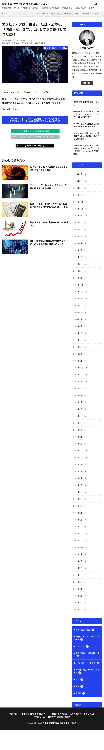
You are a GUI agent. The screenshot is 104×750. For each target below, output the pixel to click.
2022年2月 (80, 520)
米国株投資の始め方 (50, 8)
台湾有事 (42, 43)
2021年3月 (80, 596)
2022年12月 (80, 450)
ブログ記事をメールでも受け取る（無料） (35, 131)
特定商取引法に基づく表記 (59, 737)
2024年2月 (80, 354)
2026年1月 (80, 195)
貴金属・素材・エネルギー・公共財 (86, 638)
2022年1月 (80, 526)
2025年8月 (80, 229)
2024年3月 (80, 347)
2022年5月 (80, 499)
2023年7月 (80, 402)
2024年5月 (80, 333)
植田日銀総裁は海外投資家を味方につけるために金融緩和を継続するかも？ (49, 242)
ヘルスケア (82, 646)
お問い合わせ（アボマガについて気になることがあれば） (35, 136)
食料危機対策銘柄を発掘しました (86, 103)
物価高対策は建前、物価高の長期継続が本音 (49, 224)
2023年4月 (80, 423)
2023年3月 (80, 430)
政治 (79, 679)
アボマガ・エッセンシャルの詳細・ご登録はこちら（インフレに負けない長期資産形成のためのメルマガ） (35, 120)
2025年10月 (80, 215)
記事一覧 (86, 83)
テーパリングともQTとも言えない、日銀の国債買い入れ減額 (48, 187)
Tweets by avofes (79, 711)
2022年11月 (80, 457)
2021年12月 (80, 533)
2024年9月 (80, 305)
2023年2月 (80, 437)
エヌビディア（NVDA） (12, 43)
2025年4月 (80, 257)
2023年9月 (80, 388)
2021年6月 (80, 575)
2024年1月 (80, 361)
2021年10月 (80, 547)
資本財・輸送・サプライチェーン (86, 671)
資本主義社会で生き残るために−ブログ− (25, 4)
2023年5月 (80, 416)
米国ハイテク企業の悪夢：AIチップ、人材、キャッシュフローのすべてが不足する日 (86, 114)
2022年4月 (80, 506)
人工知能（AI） (27, 43)
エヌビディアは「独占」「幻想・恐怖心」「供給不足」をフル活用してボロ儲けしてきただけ (66, 14)
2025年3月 (80, 264)
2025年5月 (80, 250)
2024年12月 (80, 285)
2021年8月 (80, 561)
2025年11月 (80, 209)
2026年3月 (80, 181)
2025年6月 (80, 243)
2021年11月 (80, 540)
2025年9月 (80, 222)
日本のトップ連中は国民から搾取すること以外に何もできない (49, 168)
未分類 (80, 693)
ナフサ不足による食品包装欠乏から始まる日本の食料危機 (86, 125)
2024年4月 (80, 340)
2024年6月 (80, 326)
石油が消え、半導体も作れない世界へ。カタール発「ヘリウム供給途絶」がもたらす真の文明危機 (86, 149)
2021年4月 (80, 589)
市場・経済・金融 (84, 630)
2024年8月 (80, 312)
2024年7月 (80, 319)
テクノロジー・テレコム (21, 14)
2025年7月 (80, 236)
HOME (6, 14)
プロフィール (94, 8)
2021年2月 (80, 602)
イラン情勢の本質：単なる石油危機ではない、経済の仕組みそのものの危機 (86, 136)
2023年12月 (80, 368)
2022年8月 (80, 478)
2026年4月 (80, 174)
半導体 (35, 43)
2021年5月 (80, 582)
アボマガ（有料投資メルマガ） (27, 8)
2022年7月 (80, 485)
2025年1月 (80, 278)
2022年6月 (80, 492)
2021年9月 (80, 554)
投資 (79, 686)
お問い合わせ (80, 8)
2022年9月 (80, 471)
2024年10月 (80, 298)
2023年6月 (80, 409)
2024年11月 (80, 292)
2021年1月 (80, 609)
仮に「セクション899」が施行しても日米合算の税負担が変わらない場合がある (49, 205)
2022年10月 (80, 464)
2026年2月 (80, 188)
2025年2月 (80, 271)
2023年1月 (80, 444)
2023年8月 (80, 395)
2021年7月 (80, 568)
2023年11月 (80, 374)
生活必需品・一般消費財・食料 (86, 654)
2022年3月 (80, 513)
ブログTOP (6, 8)
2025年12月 (80, 202)
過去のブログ (66, 8)
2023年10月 (80, 381)
